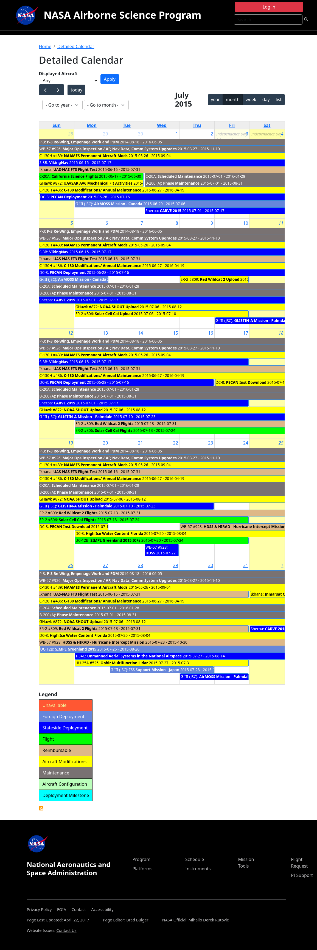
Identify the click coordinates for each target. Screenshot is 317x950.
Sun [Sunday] (56, 125)
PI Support (302, 875)
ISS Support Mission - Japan (154, 669)
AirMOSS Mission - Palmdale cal (228, 676)
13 (105, 333)
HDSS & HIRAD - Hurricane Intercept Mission (244, 526)
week (251, 99)
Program (141, 859)
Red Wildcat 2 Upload (219, 279)
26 (70, 565)
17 (245, 333)
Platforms (142, 869)
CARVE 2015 (170, 210)
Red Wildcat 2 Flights (114, 423)
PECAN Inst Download (246, 382)
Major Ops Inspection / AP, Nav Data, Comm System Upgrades (120, 148)
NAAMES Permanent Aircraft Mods (96, 155)
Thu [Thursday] (197, 125)
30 (140, 134)
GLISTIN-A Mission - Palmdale (261, 320)
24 (245, 443)
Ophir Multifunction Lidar (124, 662)
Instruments (198, 869)
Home (45, 46)
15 (175, 333)
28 (70, 134)
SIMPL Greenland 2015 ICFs (115, 540)
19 (70, 443)
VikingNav (58, 162)
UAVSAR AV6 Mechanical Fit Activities (98, 183)
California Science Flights (75, 176)
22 (175, 443)
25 (281, 443)
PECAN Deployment (69, 196)
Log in (269, 7)
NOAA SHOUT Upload (119, 306)
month (233, 99)
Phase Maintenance (181, 183)
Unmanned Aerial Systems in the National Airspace (134, 656)
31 (245, 565)
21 (140, 443)
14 (140, 333)
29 (105, 134)
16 (210, 333)
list (279, 99)
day (266, 99)
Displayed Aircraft (58, 74)
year (215, 99)
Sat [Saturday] (266, 125)
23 (210, 443)
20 (105, 443)
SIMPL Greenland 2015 (75, 649)
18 (281, 333)
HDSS (150, 552)
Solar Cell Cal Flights (113, 430)
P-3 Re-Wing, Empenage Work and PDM (83, 142)
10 (245, 223)
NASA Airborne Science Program (122, 15)
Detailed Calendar (75, 46)
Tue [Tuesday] (127, 125)
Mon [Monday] (92, 125)
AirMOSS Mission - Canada (118, 203)
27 (105, 565)
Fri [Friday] (232, 125)
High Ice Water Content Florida (114, 533)
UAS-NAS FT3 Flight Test (75, 169)
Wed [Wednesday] (162, 125)
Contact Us (66, 930)
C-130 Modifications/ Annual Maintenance (102, 190)
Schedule (194, 859)
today (76, 90)
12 (70, 333)
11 (281, 223)
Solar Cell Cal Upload (114, 313)
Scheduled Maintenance (180, 176)
